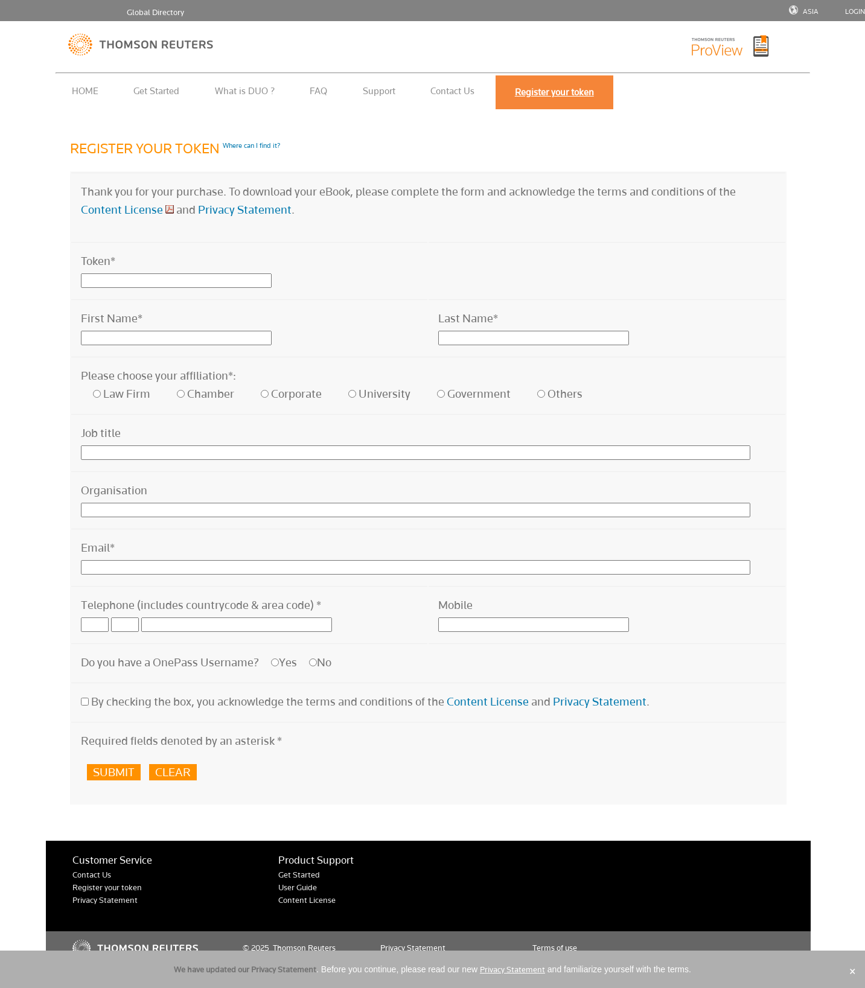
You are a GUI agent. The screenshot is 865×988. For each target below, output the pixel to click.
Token (98, 261)
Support (379, 91)
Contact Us (452, 91)
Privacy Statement (245, 210)
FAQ (318, 91)
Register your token (107, 887)
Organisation (114, 490)
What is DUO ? (245, 91)
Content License (122, 210)
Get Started (156, 91)
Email (98, 548)
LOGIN (855, 11)
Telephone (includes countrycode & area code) (201, 605)
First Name (111, 318)
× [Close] (852, 971)
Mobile (455, 605)
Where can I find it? (251, 145)
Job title (101, 433)
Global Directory (155, 12)
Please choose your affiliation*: (158, 376)
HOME (85, 91)
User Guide (297, 887)
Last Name (468, 318)
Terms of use (554, 948)
